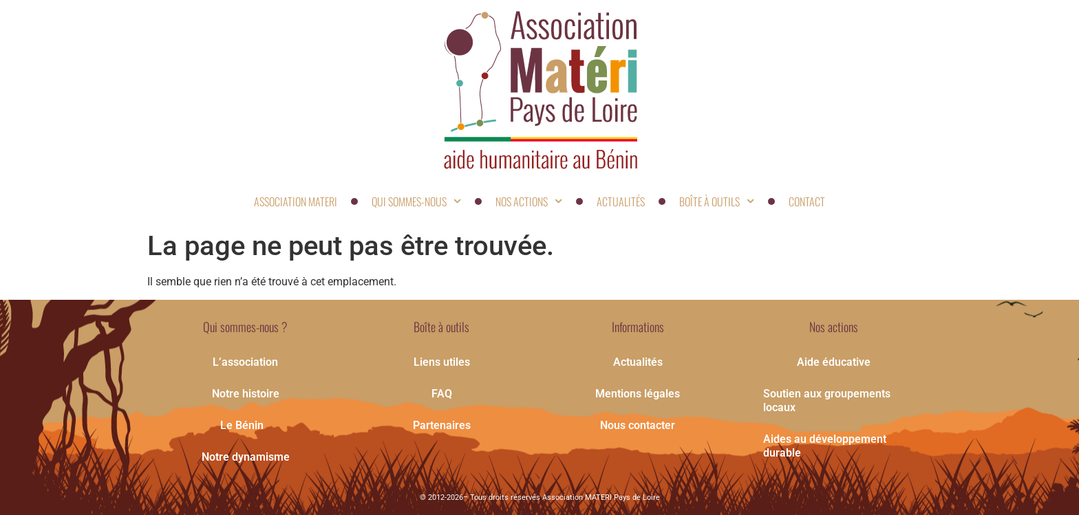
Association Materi (295, 201)
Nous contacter (637, 425)
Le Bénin (245, 425)
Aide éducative (833, 362)
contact (807, 201)
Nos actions (528, 201)
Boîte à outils (716, 201)
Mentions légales (637, 393)
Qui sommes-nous (416, 201)
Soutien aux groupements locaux (826, 400)
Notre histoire (245, 393)
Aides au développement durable (824, 445)
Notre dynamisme (246, 456)
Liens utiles (442, 362)
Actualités (621, 201)
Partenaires (442, 425)
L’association (245, 362)
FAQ (441, 393)
